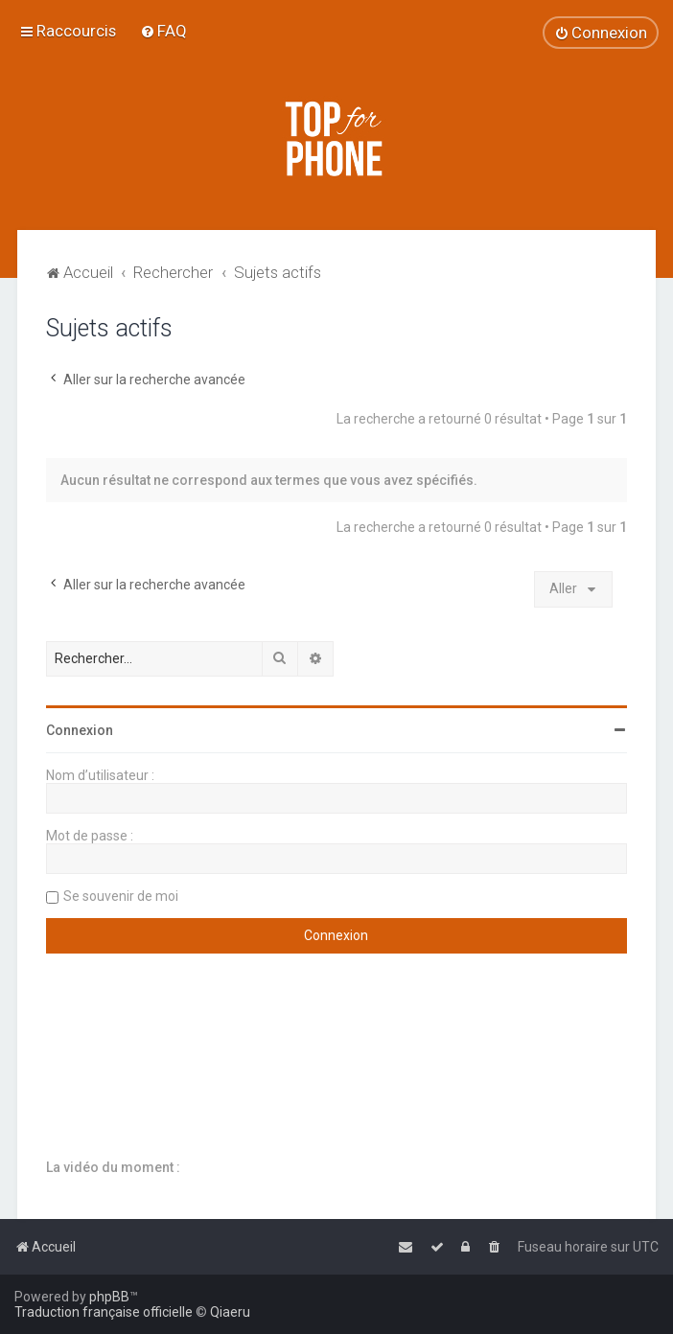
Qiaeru (230, 1312)
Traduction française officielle (103, 1312)
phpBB (109, 1296)
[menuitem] (163, 30)
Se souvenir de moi (120, 896)
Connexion (79, 730)
